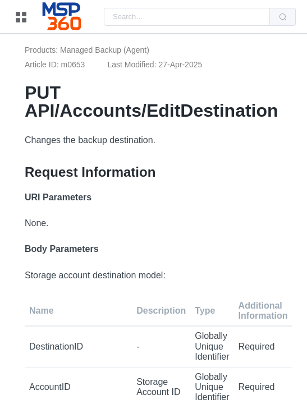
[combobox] (187, 17)
